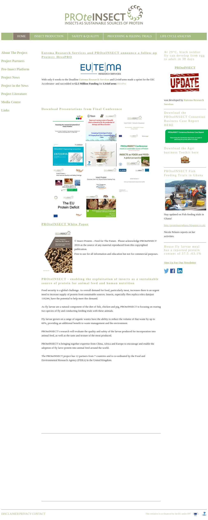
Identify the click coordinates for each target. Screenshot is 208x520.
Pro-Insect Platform (15, 69)
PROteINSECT (185, 67)
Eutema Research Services (94, 79)
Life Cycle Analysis (175, 36)
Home (21, 36)
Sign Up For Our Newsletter (180, 262)
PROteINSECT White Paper (65, 224)
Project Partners (12, 61)
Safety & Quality (85, 36)
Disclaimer (10, 513)
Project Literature (14, 94)
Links (5, 110)
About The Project (14, 52)
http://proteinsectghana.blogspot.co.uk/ (185, 225)
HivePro (121, 83)
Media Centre (11, 102)
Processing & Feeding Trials (129, 36)
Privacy (25, 513)
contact (38, 513)
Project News (10, 77)
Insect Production (48, 36)
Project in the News (15, 85)
